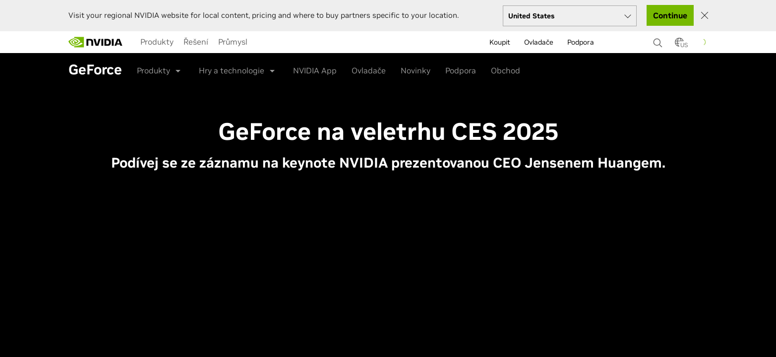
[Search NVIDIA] (659, 40)
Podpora (460, 70)
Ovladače (369, 70)
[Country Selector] (679, 45)
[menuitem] (157, 41)
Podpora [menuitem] (580, 42)
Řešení (195, 42)
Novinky (415, 70)
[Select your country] (570, 15)
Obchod (505, 70)
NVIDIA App (315, 70)
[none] (659, 38)
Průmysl (232, 42)
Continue (670, 15)
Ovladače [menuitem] (538, 42)
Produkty (157, 42)
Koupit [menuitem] (499, 42)
